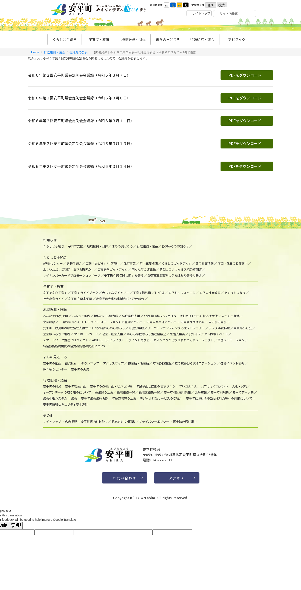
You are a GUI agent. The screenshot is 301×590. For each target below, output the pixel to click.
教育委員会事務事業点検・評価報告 (120, 299)
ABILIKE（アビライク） (108, 340)
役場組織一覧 (126, 392)
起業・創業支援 (112, 334)
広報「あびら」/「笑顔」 (103, 263)
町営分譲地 (136, 328)
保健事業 (130, 263)
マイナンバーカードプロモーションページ (71, 275)
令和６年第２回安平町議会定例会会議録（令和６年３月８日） (79, 97)
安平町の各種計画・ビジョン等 (111, 386)
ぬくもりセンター (55, 369)
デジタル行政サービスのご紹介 (161, 398)
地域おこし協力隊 (106, 316)
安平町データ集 (243, 392)
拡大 (221, 4)
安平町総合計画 (75, 386)
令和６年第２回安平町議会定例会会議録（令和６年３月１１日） (81, 120)
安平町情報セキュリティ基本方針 (65, 404)
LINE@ (160, 292)
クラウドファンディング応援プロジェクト (176, 328)
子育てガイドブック (84, 292)
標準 (211, 5)
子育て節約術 (142, 292)
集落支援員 (177, 334)
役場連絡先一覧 (149, 392)
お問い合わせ (124, 477)
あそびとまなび (234, 292)
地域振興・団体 (133, 39)
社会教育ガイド (53, 299)
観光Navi (71, 363)
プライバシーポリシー (154, 421)
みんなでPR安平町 (55, 316)
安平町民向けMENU (94, 421)
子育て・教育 (99, 39)
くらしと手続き (64, 39)
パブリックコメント (214, 386)
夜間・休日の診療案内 (233, 263)
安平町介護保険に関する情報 (123, 275)
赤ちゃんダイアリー (115, 292)
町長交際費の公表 (124, 398)
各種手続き (74, 263)
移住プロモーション (231, 340)
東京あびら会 (243, 328)
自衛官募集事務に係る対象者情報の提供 (174, 275)
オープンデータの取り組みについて (67, 392)
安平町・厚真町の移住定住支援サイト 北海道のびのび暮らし (84, 328)
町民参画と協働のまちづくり (155, 386)
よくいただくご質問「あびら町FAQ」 (68, 269)
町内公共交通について (162, 322)
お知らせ (50, 239)
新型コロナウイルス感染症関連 (181, 269)
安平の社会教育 (210, 292)
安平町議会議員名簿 (94, 398)
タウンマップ (90, 363)
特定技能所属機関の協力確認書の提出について (74, 346)
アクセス (176, 477)
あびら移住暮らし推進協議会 (146, 334)
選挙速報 (201, 392)
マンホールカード (86, 334)
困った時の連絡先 (144, 269)
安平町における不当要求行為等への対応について (219, 398)
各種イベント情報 (232, 363)
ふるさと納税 (81, 316)
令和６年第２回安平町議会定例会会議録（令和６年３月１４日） (81, 166)
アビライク (236, 39)
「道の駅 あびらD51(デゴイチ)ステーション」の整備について (101, 322)
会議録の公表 (78, 52)
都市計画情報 (205, 263)
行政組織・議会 (202, 39)
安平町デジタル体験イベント (208, 334)
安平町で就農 (231, 316)
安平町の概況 (52, 386)
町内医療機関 (149, 263)
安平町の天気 (80, 369)
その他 (48, 415)
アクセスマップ (113, 363)
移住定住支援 (131, 316)
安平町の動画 (52, 363)
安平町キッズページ (182, 292)
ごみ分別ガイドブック (113, 269)
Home (35, 52)
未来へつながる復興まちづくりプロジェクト (183, 340)
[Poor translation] (16, 525)
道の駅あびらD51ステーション (195, 363)
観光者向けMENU (123, 421)
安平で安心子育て (55, 292)
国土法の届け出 (183, 421)
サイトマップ (201, 13)
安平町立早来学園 (80, 299)
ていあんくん (188, 386)
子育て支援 (75, 246)
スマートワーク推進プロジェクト (65, 340)
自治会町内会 (217, 322)
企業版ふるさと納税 (56, 334)
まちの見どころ (168, 39)
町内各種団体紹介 (193, 322)
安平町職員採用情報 (177, 392)
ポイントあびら (139, 340)
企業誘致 (49, 322)
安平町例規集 (220, 392)
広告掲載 (71, 421)
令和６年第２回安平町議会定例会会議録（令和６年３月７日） (79, 75)
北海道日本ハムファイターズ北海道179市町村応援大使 (181, 316)
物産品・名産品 (138, 363)
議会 (74, 398)
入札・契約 (239, 386)
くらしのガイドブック (177, 263)
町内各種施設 (162, 363)
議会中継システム (55, 398)
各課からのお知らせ (175, 246)
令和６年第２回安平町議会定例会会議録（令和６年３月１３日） (81, 143)
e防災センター (53, 263)
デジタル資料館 (219, 328)
